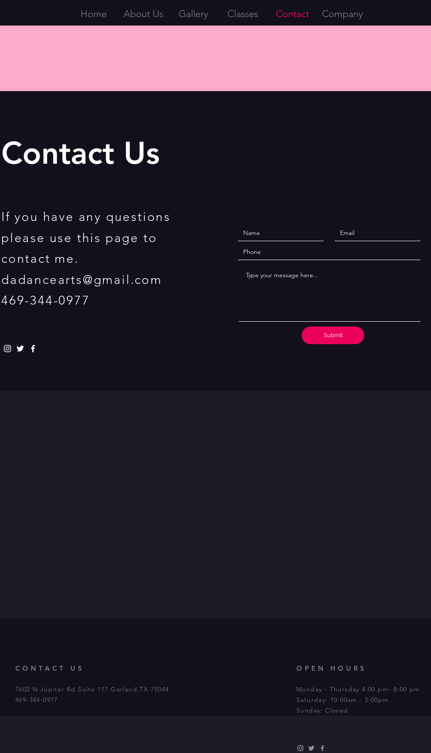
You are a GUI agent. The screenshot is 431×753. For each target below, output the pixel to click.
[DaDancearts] (311, 748)
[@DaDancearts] (20, 348)
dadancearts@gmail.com (81, 279)
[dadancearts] (7, 348)
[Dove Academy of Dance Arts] (33, 348)
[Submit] (333, 335)
